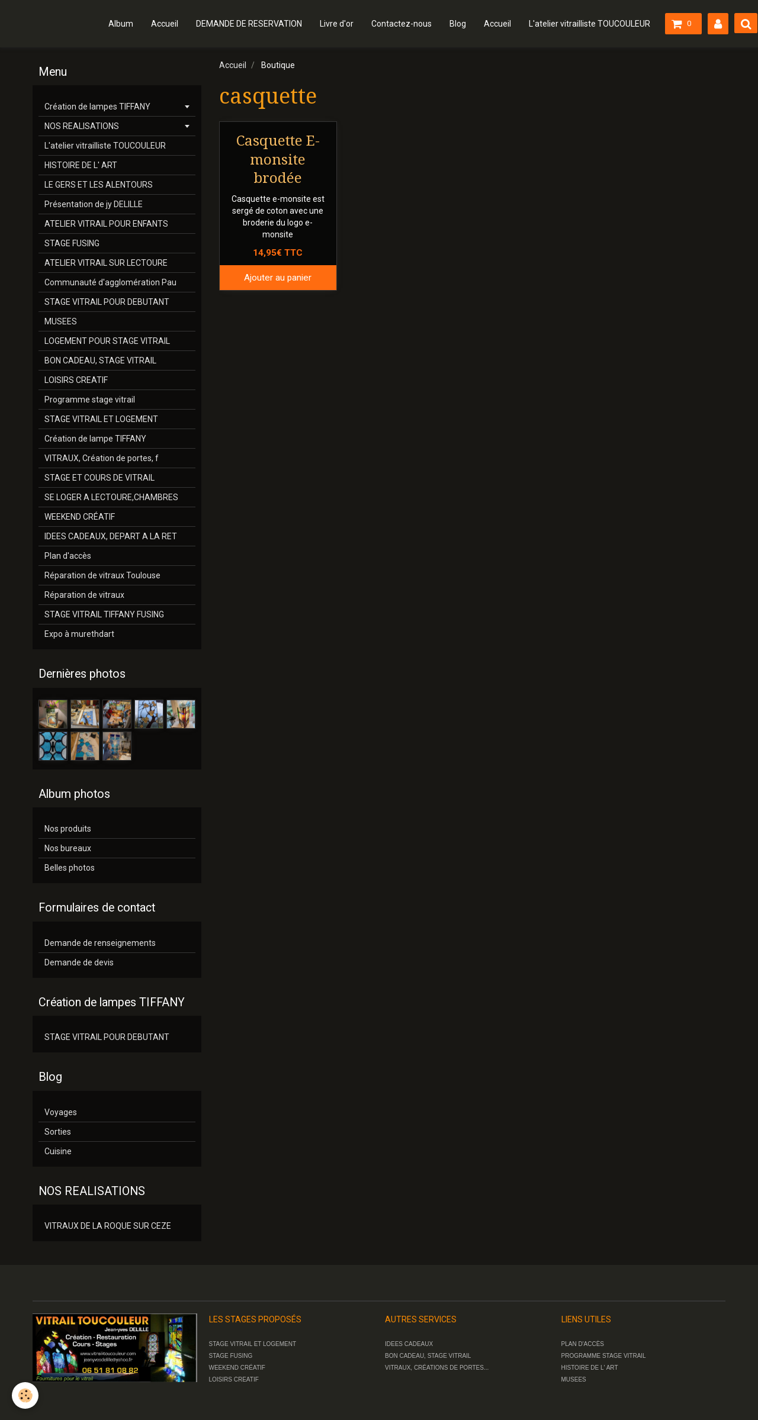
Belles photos (69, 867)
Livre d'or (337, 23)
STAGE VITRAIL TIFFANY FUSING (104, 614)
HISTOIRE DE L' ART (80, 165)
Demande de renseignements (100, 943)
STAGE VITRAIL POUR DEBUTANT (106, 302)
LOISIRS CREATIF (76, 380)
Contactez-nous (401, 23)
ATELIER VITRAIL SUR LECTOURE (106, 263)
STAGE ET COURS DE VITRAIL (99, 477)
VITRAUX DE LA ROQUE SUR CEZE (107, 1226)
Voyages (60, 1112)
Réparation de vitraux (84, 595)
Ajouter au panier (277, 277)
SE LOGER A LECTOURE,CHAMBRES (111, 497)
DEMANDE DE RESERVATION (249, 23)
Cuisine (58, 1151)
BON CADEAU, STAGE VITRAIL (100, 360)
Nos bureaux (67, 848)
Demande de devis (79, 962)
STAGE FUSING (71, 243)
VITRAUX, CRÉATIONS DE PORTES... (437, 1367)
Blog (457, 23)
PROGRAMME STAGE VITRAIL (603, 1356)
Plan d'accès (67, 556)
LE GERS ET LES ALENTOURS (98, 184)
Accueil (164, 23)
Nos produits (67, 828)
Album (120, 23)
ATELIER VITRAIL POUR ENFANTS (106, 223)
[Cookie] (25, 1395)
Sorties (57, 1131)
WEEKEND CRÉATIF (79, 516)
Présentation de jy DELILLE (93, 204)
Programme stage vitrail (89, 399)
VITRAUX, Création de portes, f (101, 458)
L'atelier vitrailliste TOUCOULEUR (589, 23)
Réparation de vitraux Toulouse (102, 575)
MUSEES (60, 321)
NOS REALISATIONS (81, 126)
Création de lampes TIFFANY (97, 106)
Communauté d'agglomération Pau (110, 282)
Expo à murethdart (79, 634)
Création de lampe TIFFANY (95, 438)
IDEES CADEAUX (409, 1344)
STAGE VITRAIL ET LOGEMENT (101, 419)
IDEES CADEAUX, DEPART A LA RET (110, 536)
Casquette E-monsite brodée (278, 159)
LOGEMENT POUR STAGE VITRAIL (107, 341)
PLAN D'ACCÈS (583, 1344)
